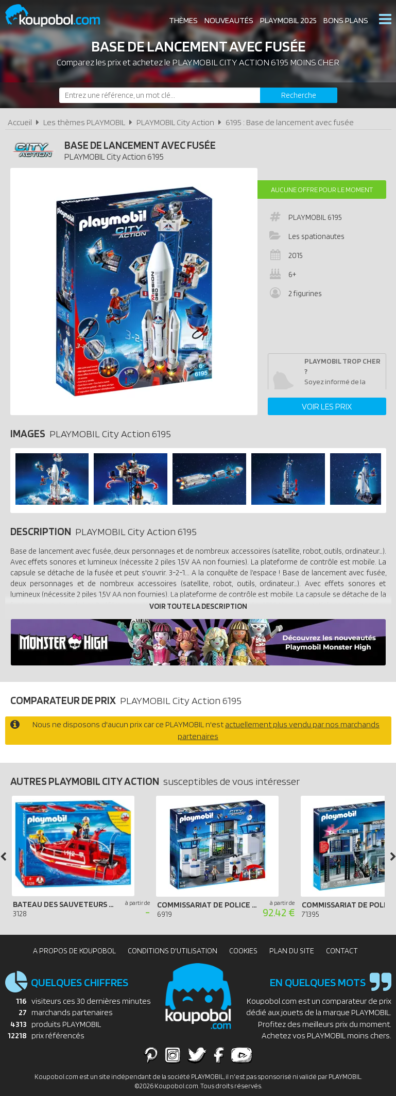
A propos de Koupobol (74, 950)
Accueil (20, 122)
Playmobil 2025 (288, 20)
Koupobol (59, 15)
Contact (342, 950)
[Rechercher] (298, 95)
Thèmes (183, 20)
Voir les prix (327, 406)
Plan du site (291, 950)
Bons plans (345, 20)
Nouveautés (228, 20)
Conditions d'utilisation (172, 950)
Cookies (243, 950)
